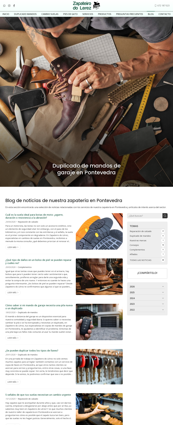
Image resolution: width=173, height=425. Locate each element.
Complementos (25, 269)
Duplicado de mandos (28, 314)
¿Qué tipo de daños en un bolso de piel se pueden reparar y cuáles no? (38, 264)
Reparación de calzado (28, 224)
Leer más (11, 249)
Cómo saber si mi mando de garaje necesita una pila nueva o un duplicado (39, 309)
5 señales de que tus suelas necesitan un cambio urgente (38, 396)
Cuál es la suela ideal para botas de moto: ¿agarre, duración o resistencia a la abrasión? (34, 218)
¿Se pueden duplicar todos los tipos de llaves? (31, 352)
